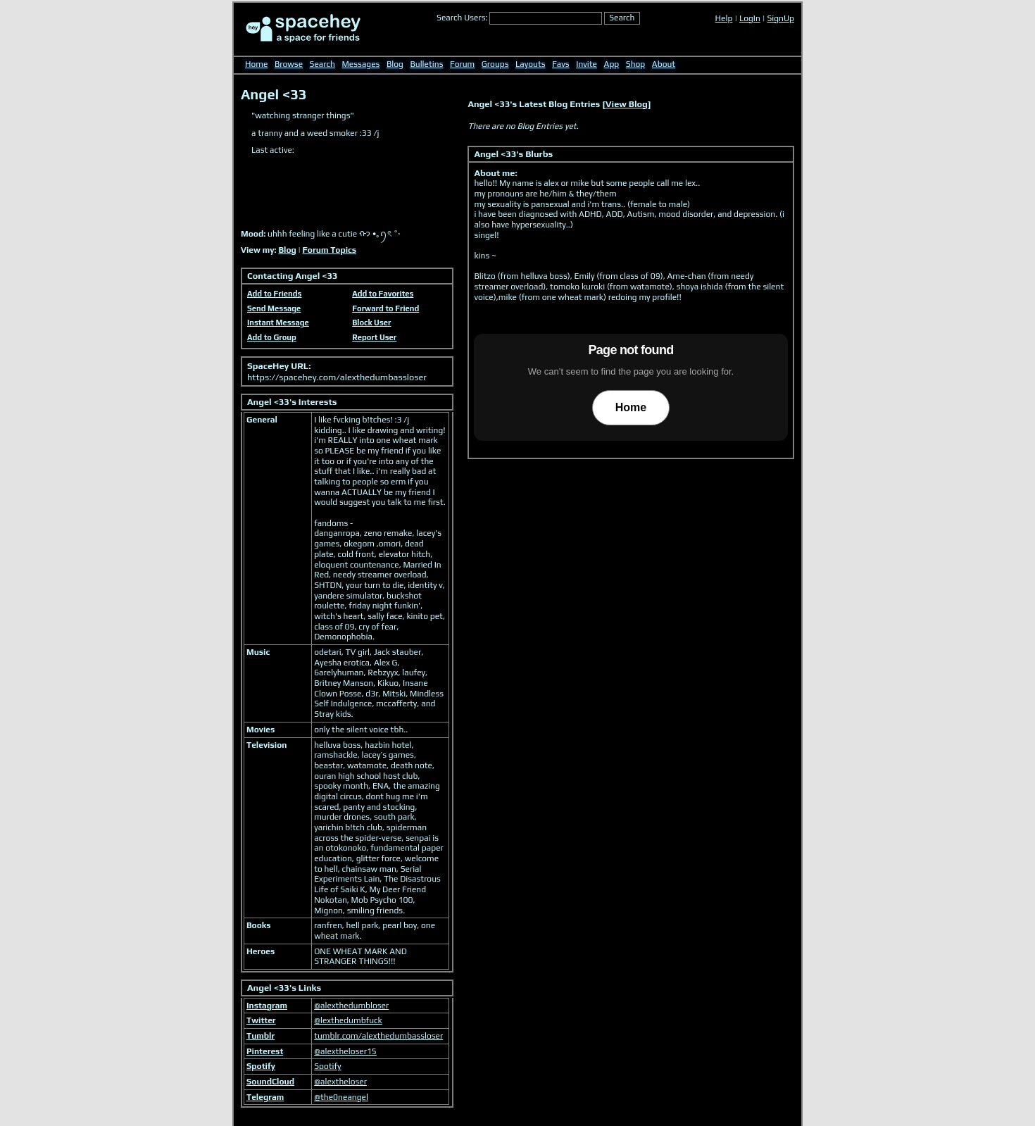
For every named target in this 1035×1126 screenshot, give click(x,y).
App (612, 64)
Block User (371, 322)
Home (256, 64)
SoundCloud (270, 1082)
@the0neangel (341, 1097)
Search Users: (462, 18)
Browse (289, 64)
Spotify (260, 1066)
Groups (495, 64)
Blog (395, 64)
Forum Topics (330, 250)
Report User (374, 337)
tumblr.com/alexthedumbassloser (378, 1036)
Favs (561, 64)
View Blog (627, 104)
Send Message (274, 308)
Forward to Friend (385, 308)
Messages (361, 64)
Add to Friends (274, 293)
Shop (635, 64)
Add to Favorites (382, 293)
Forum (462, 64)
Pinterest (264, 1051)
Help (724, 18)
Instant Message (278, 322)
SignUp (780, 18)
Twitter (261, 1020)
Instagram (266, 1006)
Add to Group (271, 337)
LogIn (749, 18)
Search (621, 18)
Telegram (265, 1097)
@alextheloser (340, 1082)
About (663, 64)
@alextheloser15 (345, 1051)
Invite (586, 64)
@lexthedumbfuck (348, 1020)
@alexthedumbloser (351, 1006)
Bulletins (426, 64)
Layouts (530, 64)
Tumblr (260, 1036)
